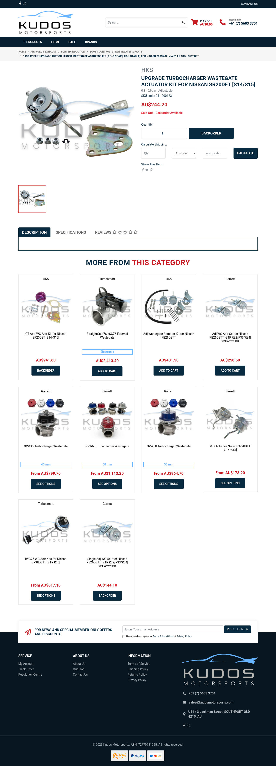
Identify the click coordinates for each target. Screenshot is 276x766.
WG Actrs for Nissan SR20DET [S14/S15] (230, 448)
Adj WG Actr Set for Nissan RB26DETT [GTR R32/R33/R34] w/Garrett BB (230, 337)
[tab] (34, 232)
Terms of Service (139, 663)
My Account (26, 663)
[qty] (153, 153)
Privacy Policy (184, 636)
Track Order (26, 669)
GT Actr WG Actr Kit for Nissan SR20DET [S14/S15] (45, 335)
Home (55, 42)
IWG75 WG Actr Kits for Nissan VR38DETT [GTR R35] (45, 560)
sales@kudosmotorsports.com (211, 702)
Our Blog (79, 669)
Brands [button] (91, 42)
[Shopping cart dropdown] (202, 22)
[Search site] (183, 22)
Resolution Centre (30, 674)
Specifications (71, 232)
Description (34, 232)
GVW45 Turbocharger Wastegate (46, 446)
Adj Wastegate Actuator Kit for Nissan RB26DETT (168, 335)
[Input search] (142, 22)
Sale (71, 42)
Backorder (211, 133)
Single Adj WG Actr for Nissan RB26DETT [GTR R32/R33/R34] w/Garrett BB (107, 562)
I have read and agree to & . (157, 636)
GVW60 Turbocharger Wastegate (107, 446)
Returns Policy (137, 674)
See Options (45, 484)
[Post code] (215, 153)
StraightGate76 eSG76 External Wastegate (107, 335)
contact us (249, 3)
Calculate (245, 153)
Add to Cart (107, 371)
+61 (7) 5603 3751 (243, 23)
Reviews (116, 232)
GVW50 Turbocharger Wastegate (169, 446)
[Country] (184, 153)
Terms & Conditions (163, 636)
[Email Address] (172, 629)
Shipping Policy (138, 669)
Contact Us (80, 674)
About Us (79, 663)
